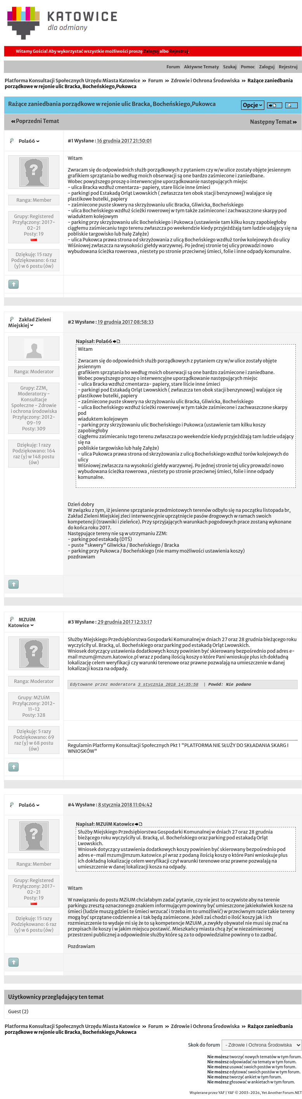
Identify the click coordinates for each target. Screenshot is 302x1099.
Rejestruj (178, 51)
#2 (71, 322)
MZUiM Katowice (21, 622)
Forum (173, 66)
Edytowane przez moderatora (102, 685)
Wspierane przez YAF (207, 1092)
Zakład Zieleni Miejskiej (29, 322)
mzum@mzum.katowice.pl (108, 657)
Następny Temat (271, 122)
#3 (71, 622)
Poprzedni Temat (37, 121)
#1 (70, 141)
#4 (71, 805)
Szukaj (230, 66)
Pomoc (248, 66)
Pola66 (27, 141)
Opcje (250, 105)
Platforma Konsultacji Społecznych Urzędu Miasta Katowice (72, 80)
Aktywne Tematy (201, 66)
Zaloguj (151, 51)
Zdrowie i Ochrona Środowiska (205, 80)
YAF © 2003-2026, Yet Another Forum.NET (264, 1092)
